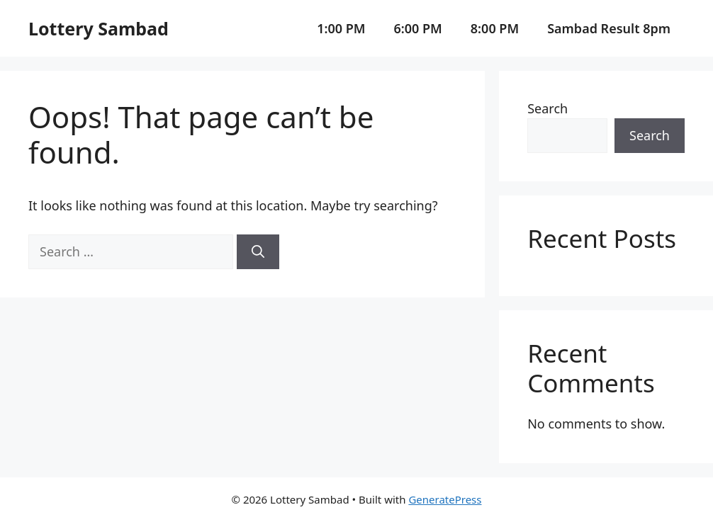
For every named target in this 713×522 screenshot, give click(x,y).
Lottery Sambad (98, 28)
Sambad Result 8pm (608, 28)
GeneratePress (444, 499)
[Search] (258, 251)
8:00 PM (495, 28)
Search (547, 108)
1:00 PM (341, 28)
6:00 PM (418, 28)
